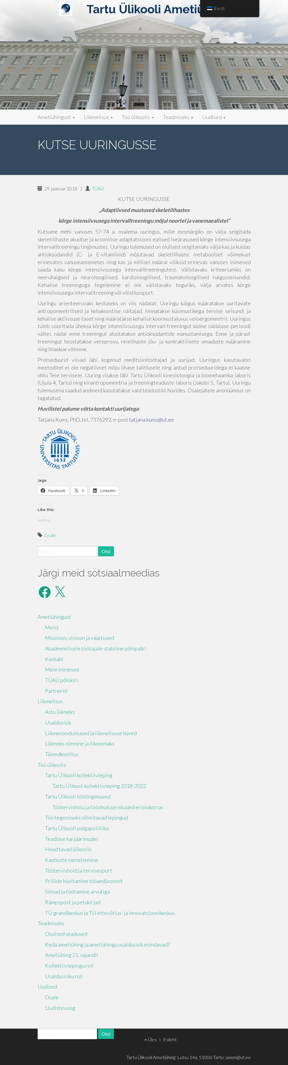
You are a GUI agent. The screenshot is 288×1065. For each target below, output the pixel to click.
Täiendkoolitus (61, 754)
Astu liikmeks (60, 712)
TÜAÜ (98, 188)
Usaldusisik (58, 722)
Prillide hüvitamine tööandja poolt (84, 881)
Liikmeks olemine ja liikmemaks (80, 743)
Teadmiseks (178, 117)
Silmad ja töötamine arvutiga (77, 891)
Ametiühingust (56, 117)
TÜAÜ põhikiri (61, 680)
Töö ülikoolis (138, 117)
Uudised (214, 117)
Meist (52, 627)
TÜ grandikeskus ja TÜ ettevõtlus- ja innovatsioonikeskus (110, 913)
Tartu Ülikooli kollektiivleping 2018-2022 (99, 786)
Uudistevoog (60, 1008)
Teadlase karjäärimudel (71, 839)
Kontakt (54, 659)
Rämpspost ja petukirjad (72, 902)
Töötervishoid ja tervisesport (78, 870)
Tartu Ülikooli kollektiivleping (78, 775)
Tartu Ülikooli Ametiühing (157, 9)
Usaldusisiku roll (64, 976)
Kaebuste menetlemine (71, 860)
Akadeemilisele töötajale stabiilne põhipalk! (95, 648)
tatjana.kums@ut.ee (151, 419)
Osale (50, 535)
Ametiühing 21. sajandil (71, 955)
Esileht (170, 1039)
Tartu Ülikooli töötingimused (77, 796)
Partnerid (56, 690)
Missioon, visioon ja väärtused (79, 637)
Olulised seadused (66, 934)
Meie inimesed (62, 669)
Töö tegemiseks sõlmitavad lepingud (86, 817)
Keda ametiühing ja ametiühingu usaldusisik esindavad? (107, 944)
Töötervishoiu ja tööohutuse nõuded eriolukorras (107, 807)
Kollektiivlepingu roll (69, 965)
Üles (150, 1039)
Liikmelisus (98, 117)
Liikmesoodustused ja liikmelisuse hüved (91, 733)
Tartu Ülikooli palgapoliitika (77, 828)
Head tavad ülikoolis (68, 849)
